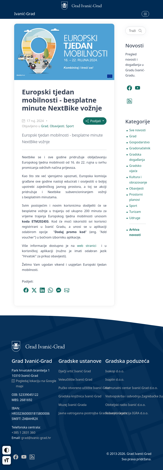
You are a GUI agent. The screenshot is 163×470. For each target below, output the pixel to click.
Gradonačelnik (137, 148)
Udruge (134, 218)
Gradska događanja (137, 157)
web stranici (86, 246)
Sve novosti (137, 130)
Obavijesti (57, 126)
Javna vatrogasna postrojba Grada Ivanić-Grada (92, 413)
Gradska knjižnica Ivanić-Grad (79, 396)
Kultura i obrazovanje (137, 179)
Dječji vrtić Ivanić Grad (74, 371)
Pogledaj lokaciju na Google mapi (34, 383)
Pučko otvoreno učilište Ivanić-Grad (84, 388)
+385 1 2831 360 (23, 432)
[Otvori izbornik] (145, 14)
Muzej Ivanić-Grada (72, 405)
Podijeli (94, 121)
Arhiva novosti (135, 232)
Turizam (135, 212)
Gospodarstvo (137, 142)
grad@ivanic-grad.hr (36, 438)
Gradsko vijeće (135, 168)
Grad (44, 126)
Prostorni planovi (136, 197)
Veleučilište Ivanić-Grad (75, 379)
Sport (70, 126)
